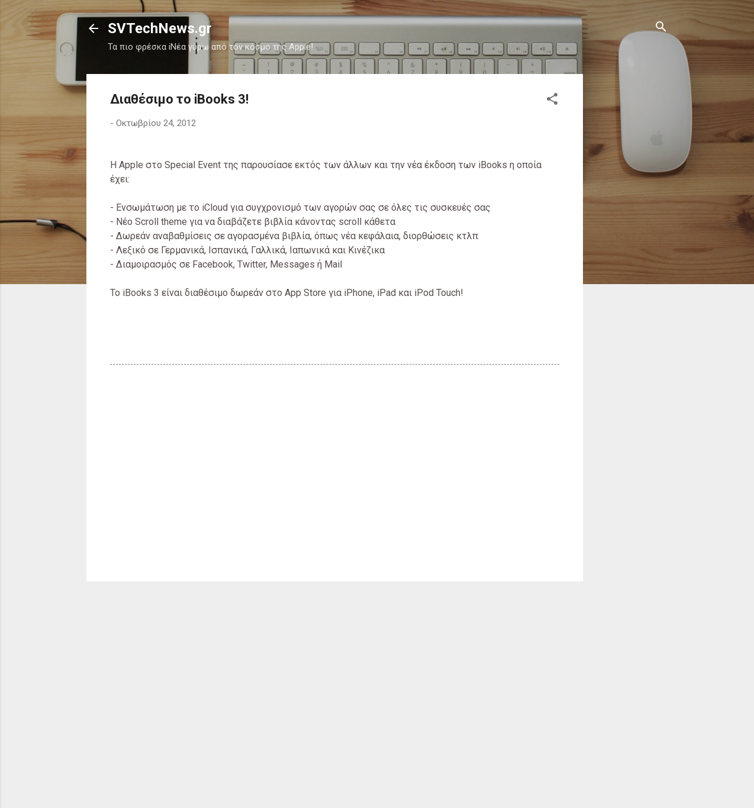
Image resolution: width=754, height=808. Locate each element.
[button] (552, 100)
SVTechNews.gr (160, 28)
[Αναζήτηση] (661, 27)
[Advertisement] (630, 251)
